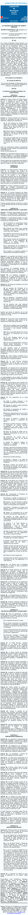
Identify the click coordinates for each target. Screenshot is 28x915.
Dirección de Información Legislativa (16, 913)
